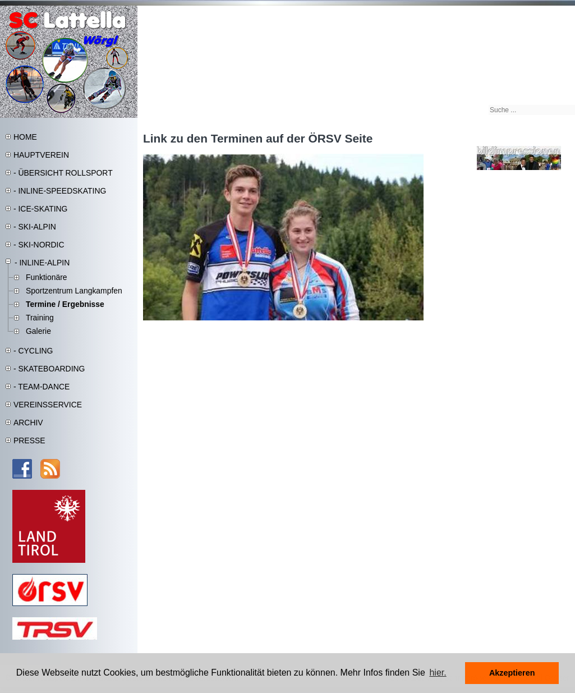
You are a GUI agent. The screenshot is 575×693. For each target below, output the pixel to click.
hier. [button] (437, 672)
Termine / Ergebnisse (65, 304)
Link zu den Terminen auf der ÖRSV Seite (257, 138)
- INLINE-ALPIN (42, 262)
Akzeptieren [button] (512, 672)
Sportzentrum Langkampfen (74, 290)
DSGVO (536, 11)
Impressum (507, 11)
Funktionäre (46, 277)
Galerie (38, 331)
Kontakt (559, 11)
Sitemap (478, 11)
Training (40, 317)
